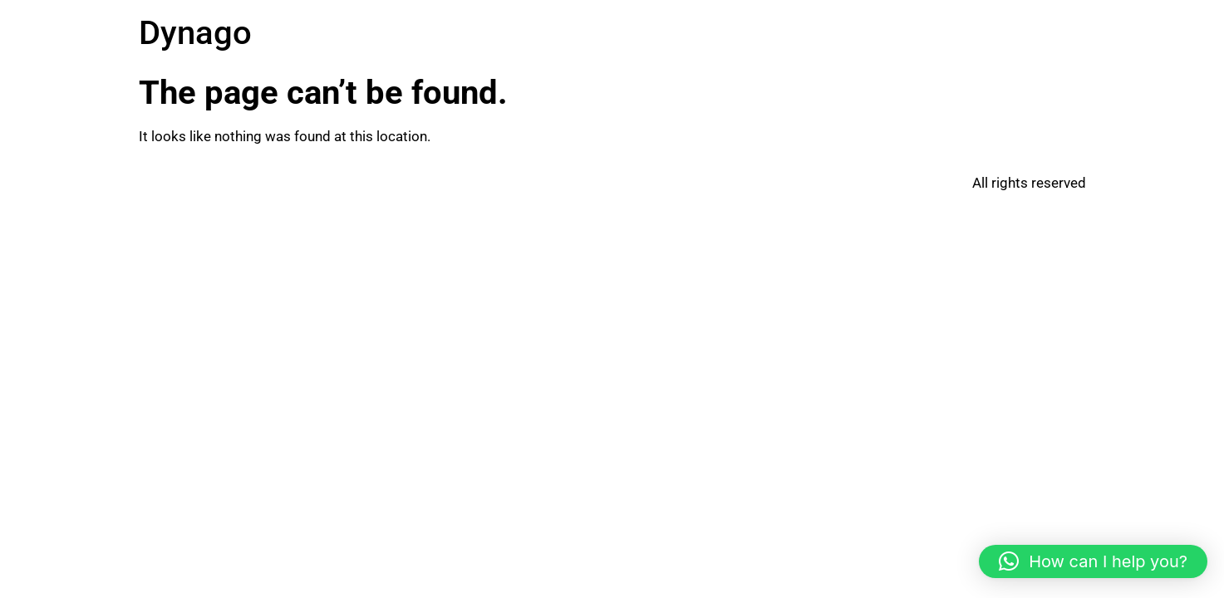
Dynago (195, 32)
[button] (1093, 561)
